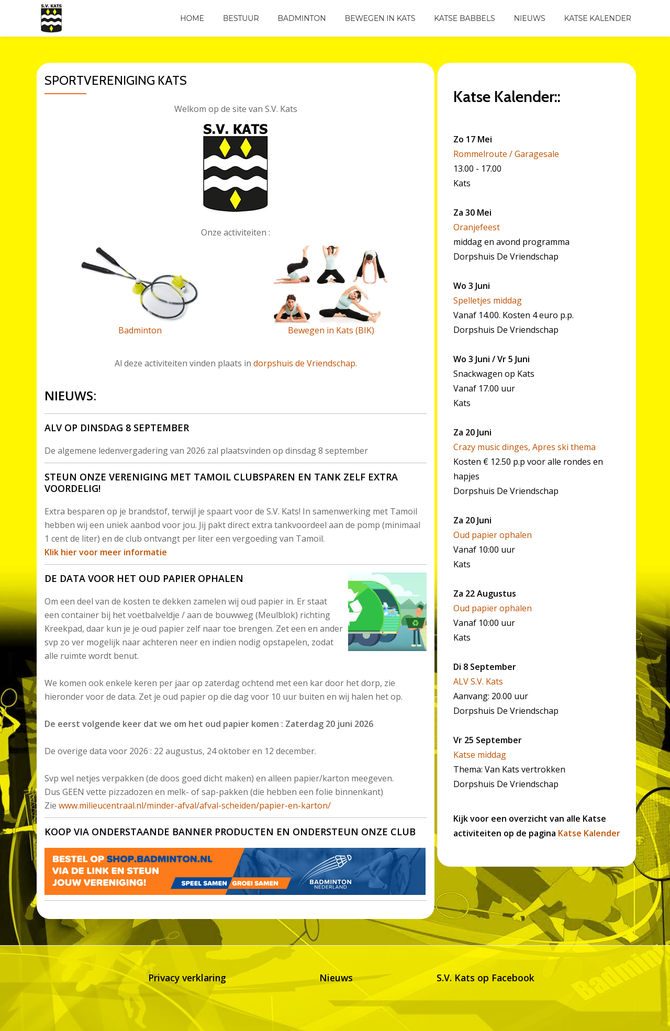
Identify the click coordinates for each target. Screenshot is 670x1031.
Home (192, 18)
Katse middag (479, 754)
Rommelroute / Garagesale (506, 154)
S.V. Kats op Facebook (485, 977)
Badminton (302, 18)
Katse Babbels (464, 18)
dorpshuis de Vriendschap (304, 363)
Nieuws (529, 18)
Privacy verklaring (187, 977)
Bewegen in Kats (380, 18)
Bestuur (241, 18)
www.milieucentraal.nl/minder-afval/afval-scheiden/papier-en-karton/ (195, 805)
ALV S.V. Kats (478, 681)
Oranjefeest (476, 227)
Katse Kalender (597, 18)
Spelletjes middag (487, 300)
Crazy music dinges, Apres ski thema (524, 447)
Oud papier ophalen (492, 535)
